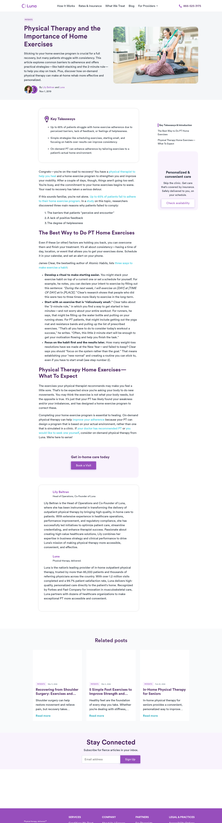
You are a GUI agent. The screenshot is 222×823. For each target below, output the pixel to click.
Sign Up (130, 759)
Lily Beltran (48, 87)
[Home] (29, 6)
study (90, 201)
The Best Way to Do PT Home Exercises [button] (173, 133)
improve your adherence (88, 419)
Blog (131, 6)
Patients (28, 20)
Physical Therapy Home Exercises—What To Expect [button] (176, 142)
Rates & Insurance (90, 6)
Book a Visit (83, 465)
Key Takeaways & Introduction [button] (175, 125)
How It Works (66, 6)
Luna (62, 87)
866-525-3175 (190, 6)
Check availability (178, 203)
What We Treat (115, 6)
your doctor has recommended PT (99, 428)
